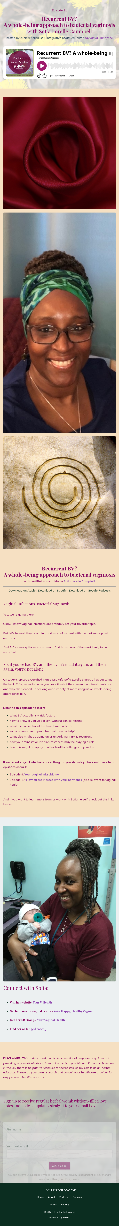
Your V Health (42, 1002)
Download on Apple (22, 590)
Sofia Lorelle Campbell (79, 581)
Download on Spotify (52, 590)
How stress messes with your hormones (54, 780)
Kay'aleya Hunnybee (98, 38)
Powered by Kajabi (59, 1217)
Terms (53, 1204)
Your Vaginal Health (51, 1020)
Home (41, 1197)
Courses (77, 1197)
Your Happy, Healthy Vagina (73, 1011)
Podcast (64, 1197)
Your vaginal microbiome (41, 774)
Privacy (65, 1204)
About (52, 1197)
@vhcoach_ (38, 1029)
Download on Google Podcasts (90, 590)
